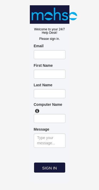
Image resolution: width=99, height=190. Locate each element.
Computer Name (48, 104)
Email (39, 46)
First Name (43, 65)
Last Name (43, 85)
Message (41, 129)
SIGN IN (49, 168)
